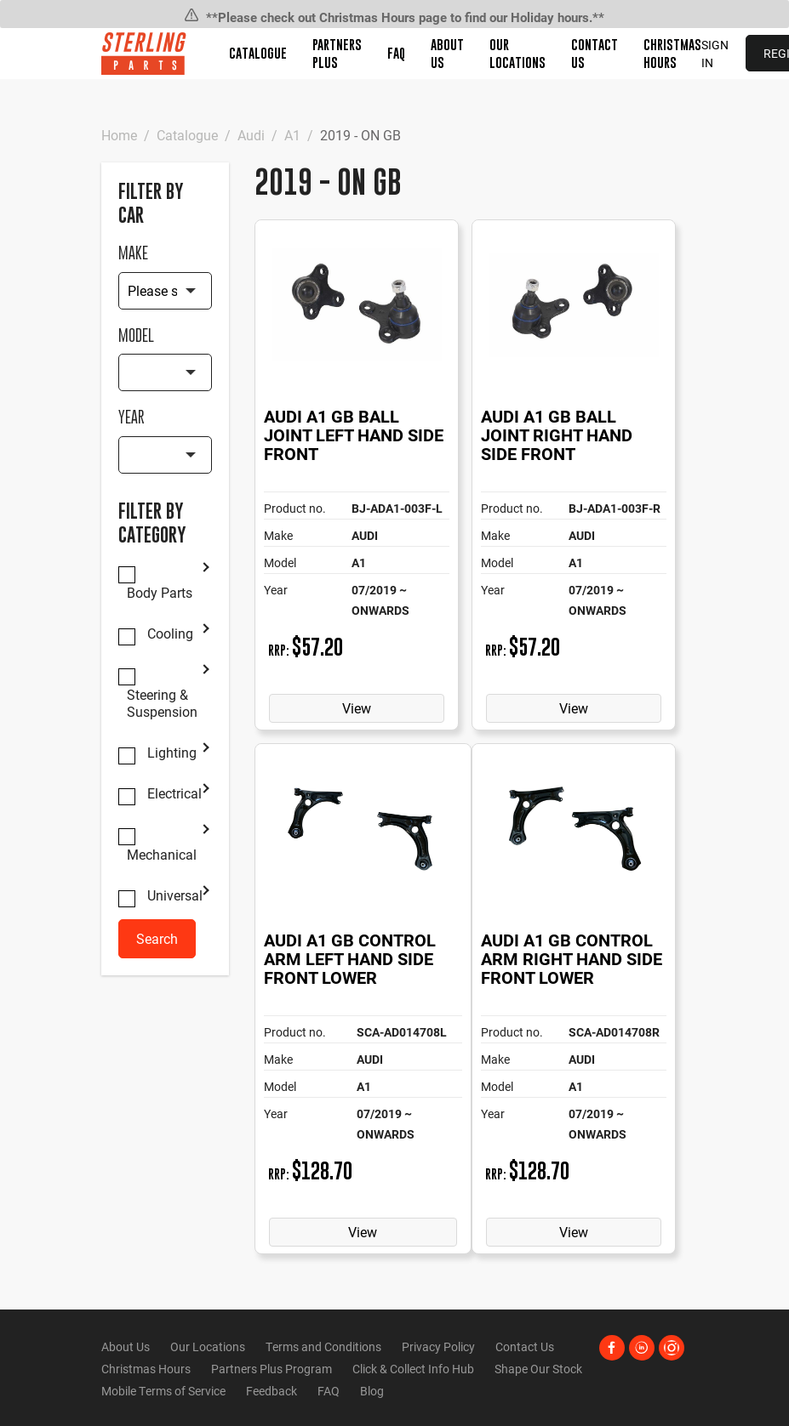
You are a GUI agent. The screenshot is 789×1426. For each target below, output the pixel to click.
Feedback (271, 1391)
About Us (125, 1346)
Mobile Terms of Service (163, 1391)
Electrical (174, 793)
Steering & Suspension (162, 703)
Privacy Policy (438, 1346)
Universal (175, 895)
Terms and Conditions (323, 1346)
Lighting (172, 752)
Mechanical (162, 854)
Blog (372, 1391)
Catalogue (258, 52)
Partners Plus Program (271, 1369)
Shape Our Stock (538, 1369)
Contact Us (524, 1346)
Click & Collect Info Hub (413, 1369)
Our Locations (207, 1346)
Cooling (170, 633)
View (356, 708)
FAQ (396, 52)
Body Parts (159, 592)
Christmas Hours (146, 1369)
